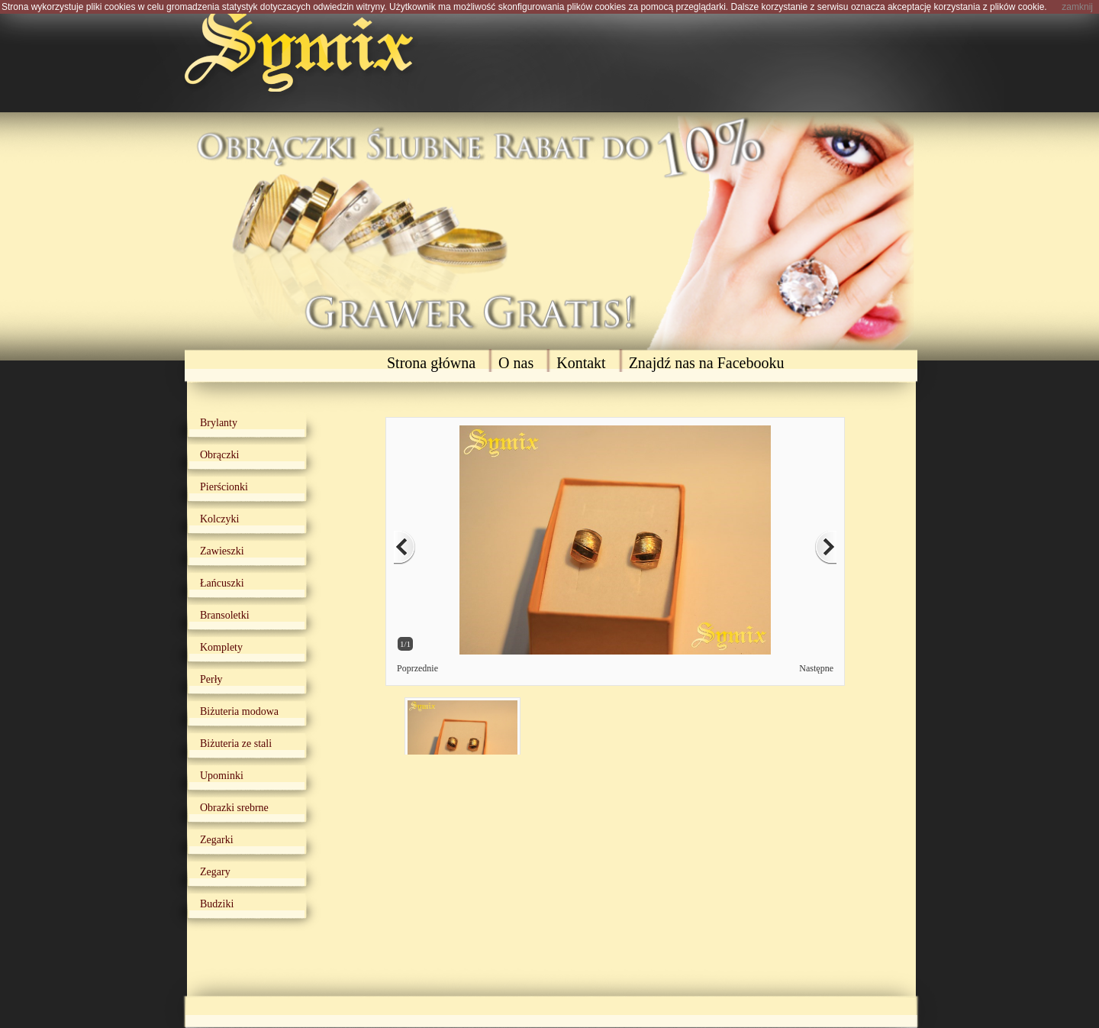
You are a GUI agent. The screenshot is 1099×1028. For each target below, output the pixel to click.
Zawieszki (222, 551)
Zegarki (217, 839)
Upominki (221, 775)
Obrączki (219, 455)
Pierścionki (224, 487)
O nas (515, 362)
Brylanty (218, 422)
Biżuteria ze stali (236, 743)
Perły (211, 679)
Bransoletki (225, 615)
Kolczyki (219, 519)
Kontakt (580, 362)
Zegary (215, 872)
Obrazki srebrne (234, 807)
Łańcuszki (222, 583)
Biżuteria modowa (239, 711)
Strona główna (431, 362)
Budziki (217, 904)
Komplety (221, 647)
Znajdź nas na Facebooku (707, 362)
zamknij (1077, 7)
